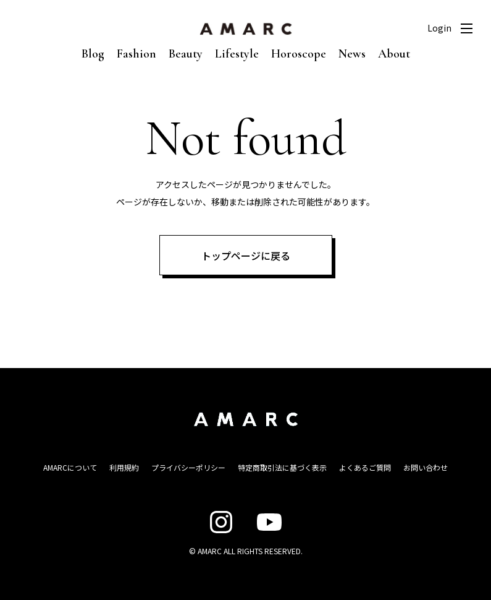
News (352, 53)
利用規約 (124, 467)
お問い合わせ (425, 467)
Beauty (186, 53)
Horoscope (298, 53)
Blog (93, 53)
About (394, 53)
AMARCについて (70, 467)
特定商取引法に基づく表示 (282, 467)
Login (439, 28)
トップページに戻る (245, 255)
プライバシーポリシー (188, 467)
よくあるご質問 (365, 467)
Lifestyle (237, 53)
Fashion (136, 53)
